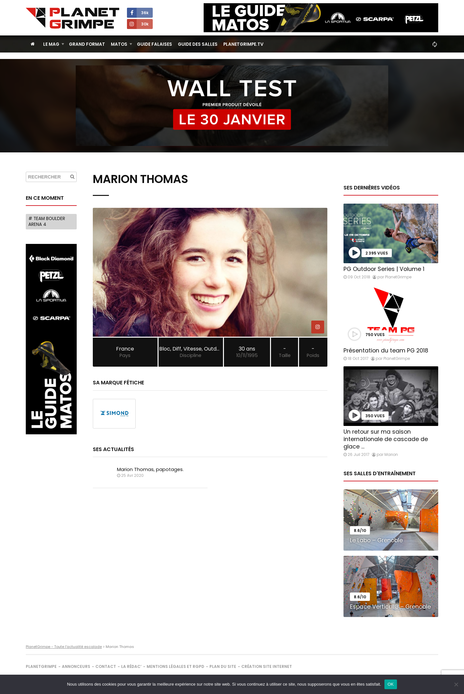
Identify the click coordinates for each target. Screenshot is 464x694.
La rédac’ (131, 666)
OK (391, 684)
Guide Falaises (154, 44)
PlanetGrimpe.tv (243, 44)
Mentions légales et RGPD (175, 666)
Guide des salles (198, 44)
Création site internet (266, 666)
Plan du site (222, 666)
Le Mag (51, 44)
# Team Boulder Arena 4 (46, 221)
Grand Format (87, 44)
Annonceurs (76, 666)
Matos (119, 44)
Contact (105, 666)
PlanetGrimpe (41, 666)
